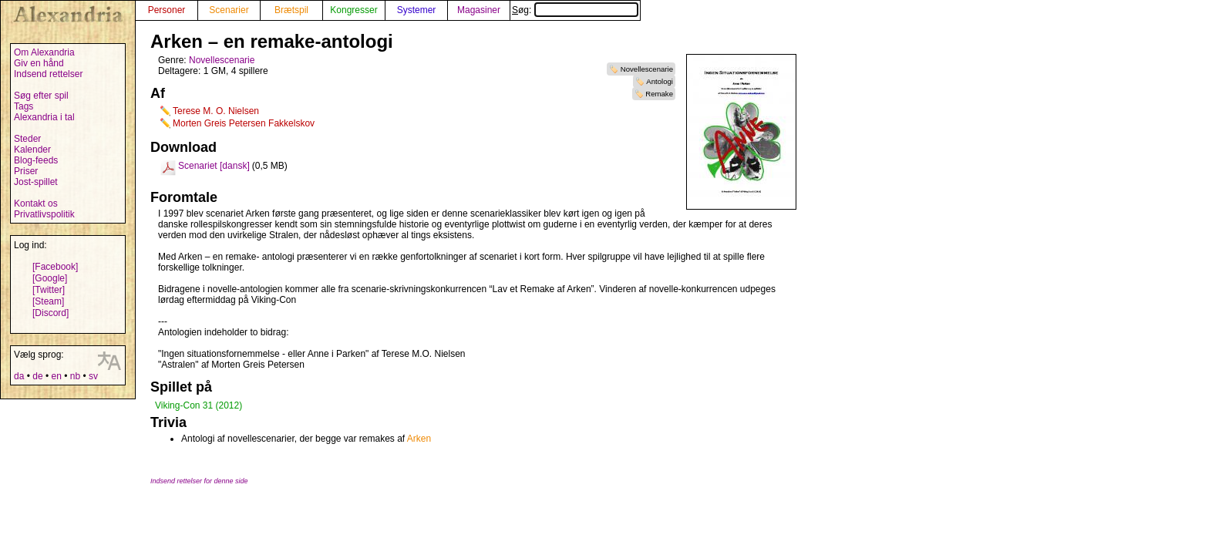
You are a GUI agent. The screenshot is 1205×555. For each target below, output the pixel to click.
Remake (659, 93)
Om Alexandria (44, 52)
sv (93, 376)
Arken (419, 438)
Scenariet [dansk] (214, 165)
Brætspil (291, 10)
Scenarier (228, 10)
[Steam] (48, 301)
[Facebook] (55, 266)
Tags (23, 106)
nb (75, 376)
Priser (26, 171)
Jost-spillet (36, 182)
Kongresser (353, 10)
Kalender (32, 149)
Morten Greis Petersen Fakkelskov (244, 123)
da (19, 376)
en (56, 376)
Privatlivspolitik (44, 214)
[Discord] (50, 313)
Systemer (416, 10)
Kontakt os (36, 203)
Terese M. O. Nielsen (216, 111)
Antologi (659, 81)
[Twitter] (48, 289)
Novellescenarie (647, 69)
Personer (167, 10)
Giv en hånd (39, 63)
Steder (27, 138)
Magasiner (478, 10)
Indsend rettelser (48, 74)
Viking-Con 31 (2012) (198, 405)
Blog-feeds (36, 160)
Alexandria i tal (44, 117)
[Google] (49, 278)
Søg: (575, 10)
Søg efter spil (41, 95)
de (37, 376)
